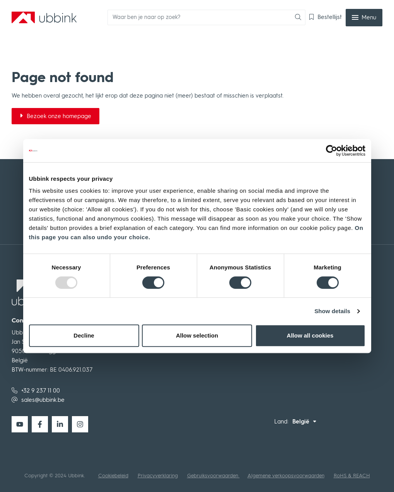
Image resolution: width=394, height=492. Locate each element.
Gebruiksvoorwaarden (213, 475)
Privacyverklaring (158, 475)
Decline (83, 335)
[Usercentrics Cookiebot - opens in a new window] (331, 150)
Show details (332, 311)
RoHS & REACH (352, 475)
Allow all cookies (310, 335)
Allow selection (197, 335)
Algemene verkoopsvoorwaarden (285, 475)
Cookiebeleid (113, 475)
